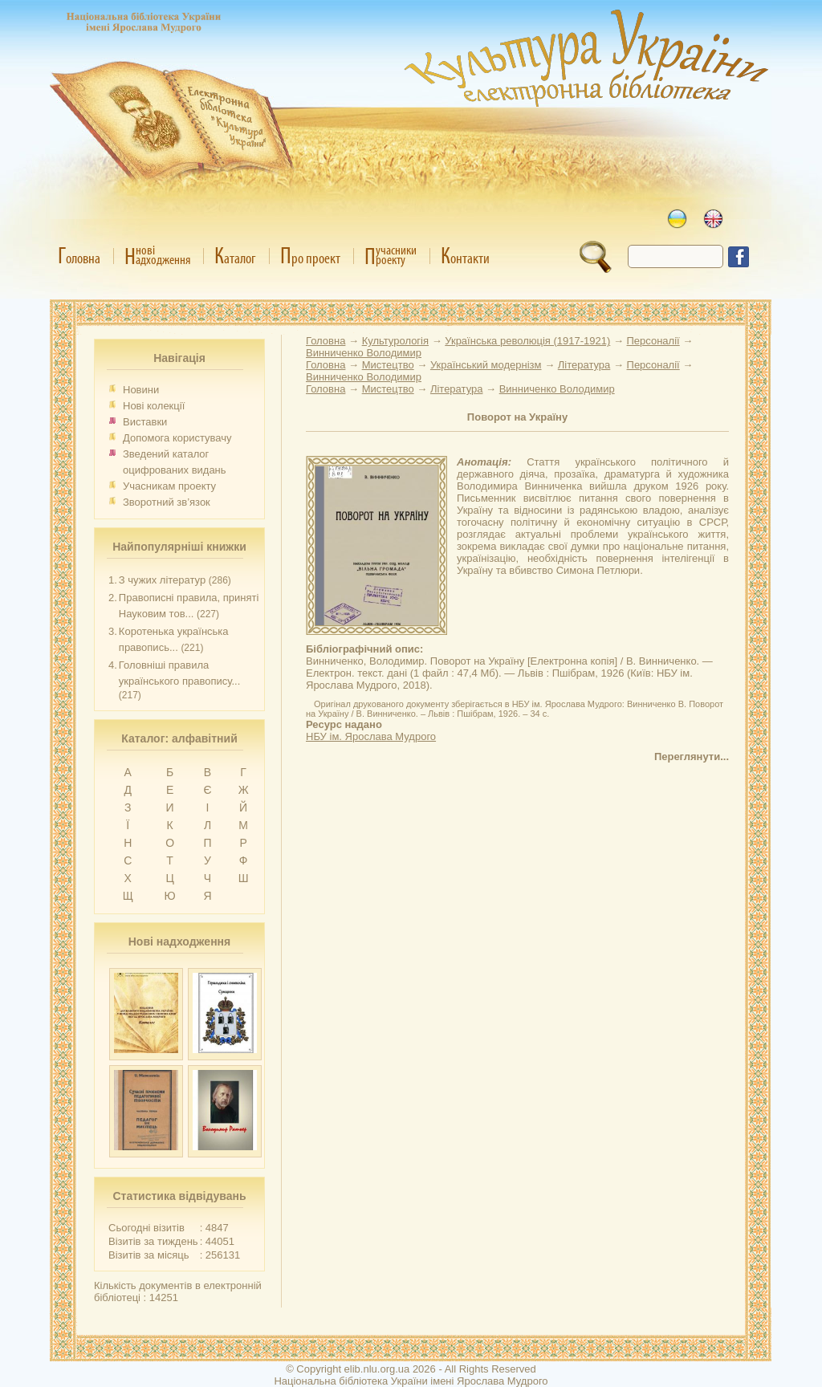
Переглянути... (691, 756)
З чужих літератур (162, 580)
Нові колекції (154, 406)
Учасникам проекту (169, 486)
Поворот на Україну (517, 417)
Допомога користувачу (177, 438)
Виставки (145, 422)
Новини (141, 390)
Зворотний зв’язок (166, 502)
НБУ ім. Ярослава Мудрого (371, 736)
